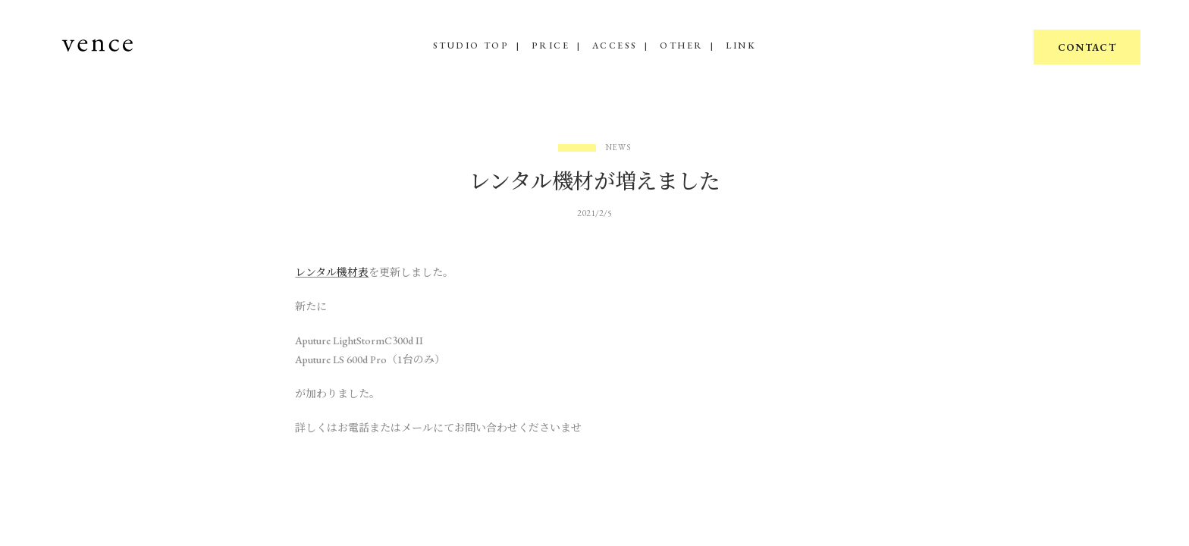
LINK (741, 45)
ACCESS (614, 45)
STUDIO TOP (471, 45)
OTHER (681, 45)
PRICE (550, 45)
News (619, 147)
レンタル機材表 (332, 272)
